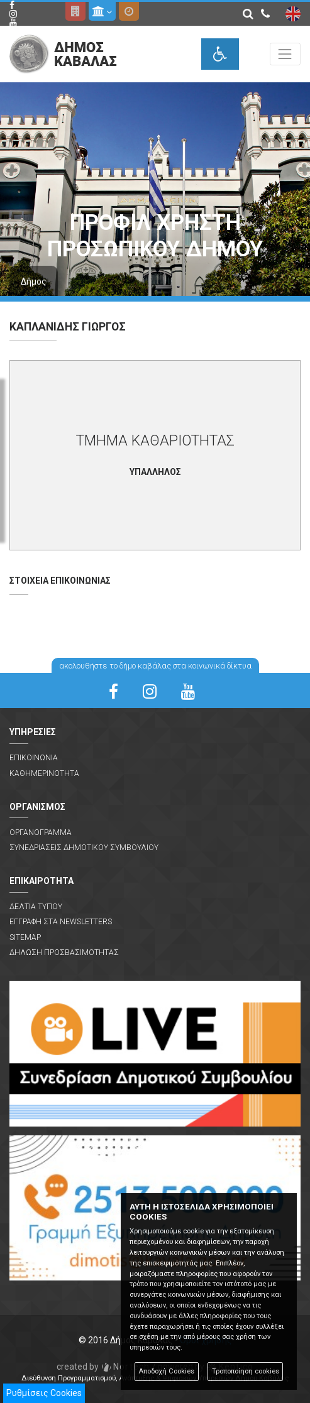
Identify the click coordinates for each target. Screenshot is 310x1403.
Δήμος (34, 281)
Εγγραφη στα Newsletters (60, 921)
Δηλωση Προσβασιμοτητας (64, 952)
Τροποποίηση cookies (245, 1371)
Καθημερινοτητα (44, 773)
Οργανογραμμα (40, 832)
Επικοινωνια (33, 757)
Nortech (103, 1367)
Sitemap (25, 937)
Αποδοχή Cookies (166, 1371)
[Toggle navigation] (285, 54)
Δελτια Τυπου (35, 906)
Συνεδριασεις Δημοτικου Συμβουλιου (83, 847)
